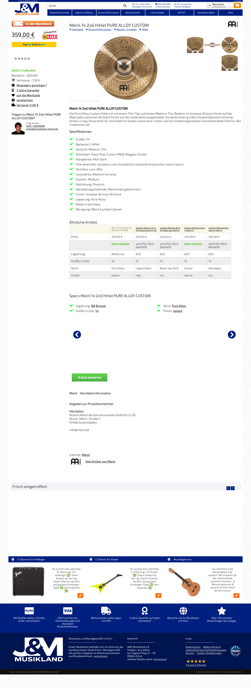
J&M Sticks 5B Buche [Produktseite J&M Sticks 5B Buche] (189, 359)
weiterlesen (101, 658)
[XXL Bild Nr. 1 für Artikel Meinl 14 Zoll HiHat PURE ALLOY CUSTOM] (230, 45)
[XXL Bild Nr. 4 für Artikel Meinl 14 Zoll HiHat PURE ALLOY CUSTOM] (230, 63)
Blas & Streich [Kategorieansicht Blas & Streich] (133, 12)
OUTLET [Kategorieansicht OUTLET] (182, 12)
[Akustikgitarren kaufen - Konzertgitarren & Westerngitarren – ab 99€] (236, 598)
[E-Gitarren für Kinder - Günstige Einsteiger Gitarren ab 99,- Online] (158, 598)
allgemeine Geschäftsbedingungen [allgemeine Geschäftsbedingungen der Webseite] (206, 652)
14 (97, 311)
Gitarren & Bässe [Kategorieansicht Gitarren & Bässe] (84, 12)
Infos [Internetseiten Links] (230, 12)
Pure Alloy (179, 306)
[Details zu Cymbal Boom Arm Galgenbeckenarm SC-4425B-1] (154, 334)
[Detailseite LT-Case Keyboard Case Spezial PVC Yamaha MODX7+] (39, 520)
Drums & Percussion (99, 29)
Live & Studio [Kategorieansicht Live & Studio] (157, 12)
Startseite (77, 29)
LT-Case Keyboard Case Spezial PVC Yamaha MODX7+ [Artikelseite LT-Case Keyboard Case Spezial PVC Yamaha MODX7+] (39, 543)
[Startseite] (28, 9)
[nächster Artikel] (231, 334)
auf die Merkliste (26, 95)
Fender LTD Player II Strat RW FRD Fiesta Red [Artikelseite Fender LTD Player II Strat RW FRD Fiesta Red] (154, 543)
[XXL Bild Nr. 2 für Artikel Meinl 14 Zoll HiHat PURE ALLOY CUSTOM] (212, 45)
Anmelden (238, 1)
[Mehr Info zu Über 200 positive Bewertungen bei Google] (221, 619)
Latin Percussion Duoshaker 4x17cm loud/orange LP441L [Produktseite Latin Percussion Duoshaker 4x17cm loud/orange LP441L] (223, 360)
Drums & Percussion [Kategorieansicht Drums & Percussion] (108, 12)
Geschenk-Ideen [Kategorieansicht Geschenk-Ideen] (206, 12)
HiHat (145, 29)
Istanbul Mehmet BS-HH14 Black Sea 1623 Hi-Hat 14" (170, 230)
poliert (177, 311)
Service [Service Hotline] (190, 655)
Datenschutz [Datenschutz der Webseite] (193, 649)
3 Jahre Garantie (25, 90)
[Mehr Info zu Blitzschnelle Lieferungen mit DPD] (106, 619)
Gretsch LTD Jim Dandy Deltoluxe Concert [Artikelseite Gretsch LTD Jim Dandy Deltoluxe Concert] (96, 543)
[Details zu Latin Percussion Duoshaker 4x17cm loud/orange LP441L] (223, 334)
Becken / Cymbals (127, 29)
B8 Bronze (98, 306)
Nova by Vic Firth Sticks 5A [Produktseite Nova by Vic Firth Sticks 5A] (120, 359)
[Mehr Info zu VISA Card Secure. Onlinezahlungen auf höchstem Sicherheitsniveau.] (67, 622)
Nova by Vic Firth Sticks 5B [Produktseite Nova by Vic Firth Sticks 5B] (86, 359)
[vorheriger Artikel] (77, 334)
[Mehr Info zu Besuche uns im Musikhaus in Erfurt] (183, 619)
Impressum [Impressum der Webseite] (160, 661)
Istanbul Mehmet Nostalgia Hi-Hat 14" (218, 229)
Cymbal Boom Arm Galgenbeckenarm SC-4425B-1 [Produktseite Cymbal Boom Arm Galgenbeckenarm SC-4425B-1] (154, 360)
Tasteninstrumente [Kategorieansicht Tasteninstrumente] (59, 12)
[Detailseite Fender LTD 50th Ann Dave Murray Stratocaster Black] (212, 520)
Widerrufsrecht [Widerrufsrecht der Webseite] (212, 649)
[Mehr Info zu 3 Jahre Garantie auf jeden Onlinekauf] (144, 619)
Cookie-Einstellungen (209, 655)
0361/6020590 (163, 4)
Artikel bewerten (89, 380)
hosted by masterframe (206, 674)
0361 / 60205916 (35, 125)
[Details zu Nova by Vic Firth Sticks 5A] (120, 334)
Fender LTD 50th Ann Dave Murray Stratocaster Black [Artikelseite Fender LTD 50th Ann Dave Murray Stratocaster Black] (212, 543)
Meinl (86, 457)
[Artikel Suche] (84, 5)
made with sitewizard (231, 674)
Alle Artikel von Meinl (100, 464)
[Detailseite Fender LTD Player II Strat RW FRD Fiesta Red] (154, 520)
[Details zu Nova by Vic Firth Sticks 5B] (86, 334)
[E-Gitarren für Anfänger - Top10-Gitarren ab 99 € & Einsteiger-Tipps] (80, 598)
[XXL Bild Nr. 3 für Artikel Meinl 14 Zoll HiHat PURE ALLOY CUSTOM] (195, 45)
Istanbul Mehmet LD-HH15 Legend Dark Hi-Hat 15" (146, 230)
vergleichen (22, 100)
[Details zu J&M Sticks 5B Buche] (189, 334)
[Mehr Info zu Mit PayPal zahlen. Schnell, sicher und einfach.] (29, 619)
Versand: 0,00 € (25, 105)
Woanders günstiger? (29, 85)
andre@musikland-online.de (42, 128)
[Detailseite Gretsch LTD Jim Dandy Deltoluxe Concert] (96, 520)
